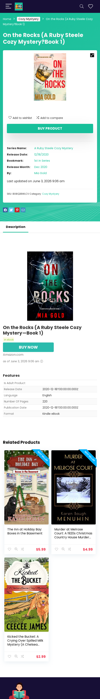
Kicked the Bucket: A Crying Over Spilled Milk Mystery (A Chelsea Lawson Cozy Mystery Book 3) (25, 644)
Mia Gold (40, 173)
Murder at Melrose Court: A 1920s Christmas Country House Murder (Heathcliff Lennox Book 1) (73, 537)
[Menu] (8, 6)
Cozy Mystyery (29, 19)
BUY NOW (28, 347)
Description (15, 227)
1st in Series (42, 161)
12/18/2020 (41, 154)
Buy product (50, 128)
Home (7, 19)
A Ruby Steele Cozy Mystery (53, 148)
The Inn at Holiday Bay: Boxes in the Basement (25, 531)
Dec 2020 (40, 167)
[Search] (81, 6)
